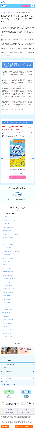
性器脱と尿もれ (5, 326)
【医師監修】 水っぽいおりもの (9, 264)
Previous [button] (2, 158)
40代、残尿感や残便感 (7, 285)
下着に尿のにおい (6, 261)
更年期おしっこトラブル (7, 319)
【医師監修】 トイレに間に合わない (10, 234)
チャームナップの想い (6, 360)
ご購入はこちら (26, 6)
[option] (17, 159)
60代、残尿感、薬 (6, 312)
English (31, 9)
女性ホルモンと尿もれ (7, 323)
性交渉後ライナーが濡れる (8, 258)
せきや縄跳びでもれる (7, 216)
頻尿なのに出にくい (6, 268)
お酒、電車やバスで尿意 (7, 237)
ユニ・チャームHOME (9, 409)
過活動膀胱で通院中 (6, 230)
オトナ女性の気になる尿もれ (9, 213)
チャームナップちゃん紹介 (7, 364)
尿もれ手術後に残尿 (6, 299)
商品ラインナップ (5, 375)
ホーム (3, 357)
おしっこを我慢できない (7, 227)
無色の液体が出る (6, 254)
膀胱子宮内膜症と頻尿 (7, 309)
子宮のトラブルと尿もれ (7, 329)
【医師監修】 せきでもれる (8, 220)
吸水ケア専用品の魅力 (6, 371)
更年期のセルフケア (6, 333)
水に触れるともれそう (7, 240)
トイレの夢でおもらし (7, 306)
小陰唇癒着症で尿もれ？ (7, 316)
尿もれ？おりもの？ (6, 247)
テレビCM (3, 368)
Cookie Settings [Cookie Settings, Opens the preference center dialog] (5, 427)
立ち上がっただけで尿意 (7, 244)
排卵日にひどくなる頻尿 (7, 271)
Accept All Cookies (19, 427)
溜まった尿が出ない (6, 282)
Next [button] (33, 158)
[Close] (33, 417)
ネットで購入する (18, 177)
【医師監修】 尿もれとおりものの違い (11, 251)
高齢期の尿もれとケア (7, 336)
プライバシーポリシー (26, 412)
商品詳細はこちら (17, 173)
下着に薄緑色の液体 (6, 295)
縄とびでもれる (5, 223)
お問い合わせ (26, 409)
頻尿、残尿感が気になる (7, 275)
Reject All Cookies (28, 427)
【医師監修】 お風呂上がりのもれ (10, 288)
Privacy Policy (16, 422)
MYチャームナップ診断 (6, 378)
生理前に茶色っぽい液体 (7, 292)
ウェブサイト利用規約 (9, 412)
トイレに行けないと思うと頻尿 (9, 278)
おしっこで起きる (6, 302)
